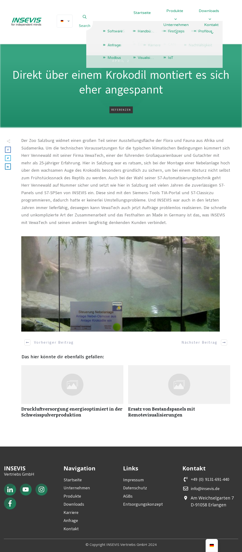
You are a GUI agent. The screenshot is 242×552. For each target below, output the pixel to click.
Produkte (72, 496)
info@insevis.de (205, 488)
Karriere (71, 512)
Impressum (133, 480)
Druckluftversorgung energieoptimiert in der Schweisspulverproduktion (72, 393)
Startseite (73, 480)
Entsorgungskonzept (143, 504)
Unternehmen (77, 488)
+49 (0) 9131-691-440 (210, 479)
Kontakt (71, 529)
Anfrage (71, 520)
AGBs (128, 496)
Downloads (74, 504)
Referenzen (121, 110)
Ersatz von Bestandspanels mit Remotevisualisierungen (179, 393)
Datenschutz (135, 488)
